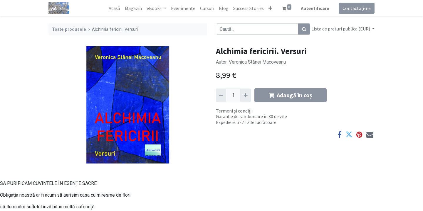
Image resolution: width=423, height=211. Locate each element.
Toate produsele (69, 29)
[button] (270, 8)
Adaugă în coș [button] (290, 95)
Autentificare (315, 8)
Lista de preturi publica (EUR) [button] (341, 29)
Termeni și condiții (234, 111)
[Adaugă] (245, 95)
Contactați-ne (357, 8)
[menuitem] (114, 8)
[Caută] (304, 29)
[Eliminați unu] (221, 95)
